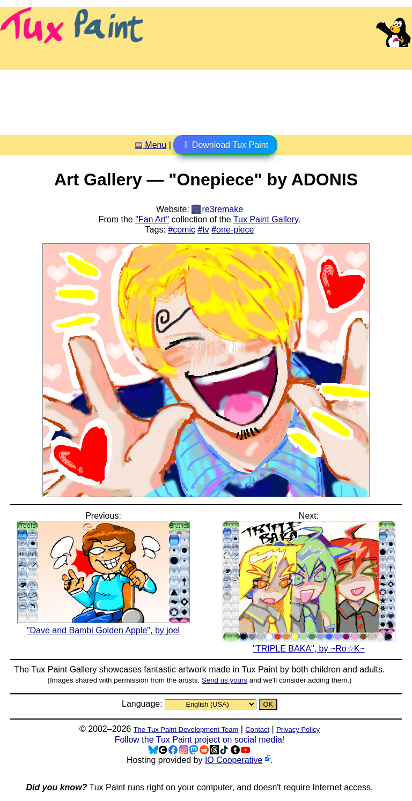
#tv (203, 229)
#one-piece (232, 229)
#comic (181, 229)
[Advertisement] (206, 98)
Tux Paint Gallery (265, 219)
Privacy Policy (298, 729)
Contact (257, 729)
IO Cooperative (234, 760)
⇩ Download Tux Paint (225, 144)
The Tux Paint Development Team (186, 729)
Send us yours (224, 680)
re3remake (222, 209)
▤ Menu (150, 144)
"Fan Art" (152, 219)
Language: (143, 703)
